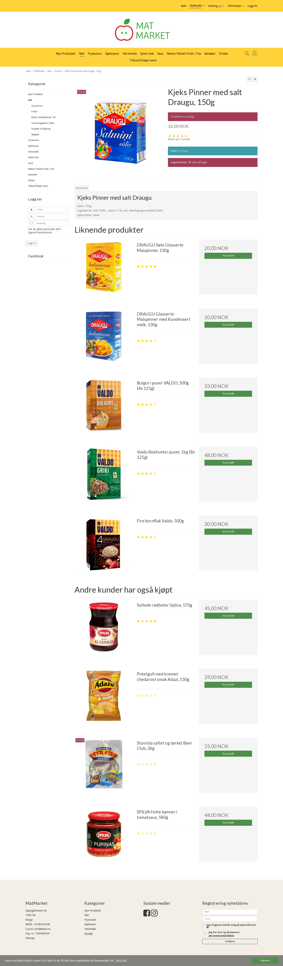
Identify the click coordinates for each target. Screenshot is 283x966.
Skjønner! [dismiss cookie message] (265, 960)
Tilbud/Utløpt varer (38, 186)
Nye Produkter (35, 94)
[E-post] (230, 918)
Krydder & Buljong (40, 128)
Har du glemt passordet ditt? (44, 229)
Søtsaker (32, 174)
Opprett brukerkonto (40, 232)
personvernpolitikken (221, 935)
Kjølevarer (33, 146)
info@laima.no (42, 928)
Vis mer (88, 933)
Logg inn (32, 243)
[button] (249, 79)
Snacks (35, 134)
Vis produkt (228, 255)
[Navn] (230, 911)
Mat (30, 100)
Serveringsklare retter (42, 123)
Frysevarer (33, 140)
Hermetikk (33, 151)
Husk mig (41, 223)
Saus (30, 163)
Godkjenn (230, 941)
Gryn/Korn (36, 106)
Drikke (31, 180)
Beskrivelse (82, 188)
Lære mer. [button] (121, 960)
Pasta (34, 111)
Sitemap (30, 938)
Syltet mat (33, 157)
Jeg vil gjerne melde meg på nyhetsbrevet (231, 926)
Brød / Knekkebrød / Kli (43, 117)
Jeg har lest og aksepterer (224, 934)
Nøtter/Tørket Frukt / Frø (41, 169)
